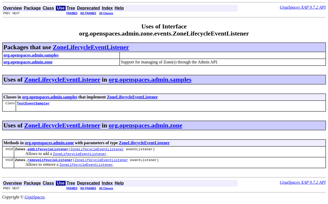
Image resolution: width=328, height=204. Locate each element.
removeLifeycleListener (50, 162)
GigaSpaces (35, 199)
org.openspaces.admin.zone (145, 126)
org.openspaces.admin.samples (150, 79)
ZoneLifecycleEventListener (91, 47)
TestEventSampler (33, 104)
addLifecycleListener (47, 150)
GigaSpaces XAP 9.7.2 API (303, 7)
